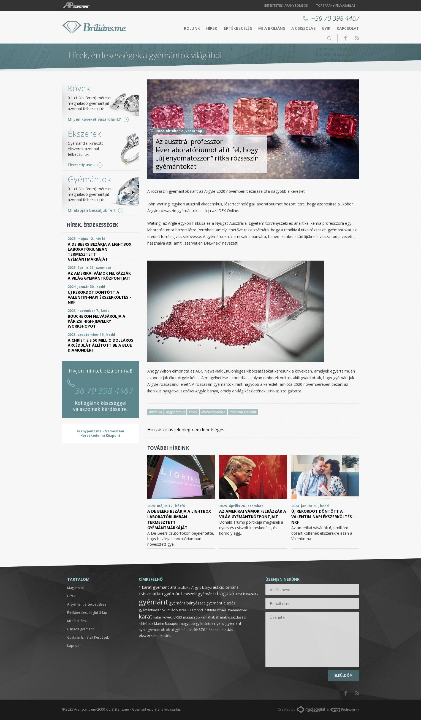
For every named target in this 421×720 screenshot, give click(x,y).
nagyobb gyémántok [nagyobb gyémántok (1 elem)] (197, 623)
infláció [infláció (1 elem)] (172, 610)
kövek (193, 412)
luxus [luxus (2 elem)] (177, 617)
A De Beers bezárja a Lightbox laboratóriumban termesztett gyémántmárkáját (99, 252)
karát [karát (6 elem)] (145, 616)
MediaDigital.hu (311, 709)
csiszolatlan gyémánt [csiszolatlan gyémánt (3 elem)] (160, 594)
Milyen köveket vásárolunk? (94, 119)
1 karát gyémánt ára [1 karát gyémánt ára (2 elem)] (157, 587)
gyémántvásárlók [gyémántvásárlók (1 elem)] (152, 610)
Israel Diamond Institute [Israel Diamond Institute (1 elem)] (197, 610)
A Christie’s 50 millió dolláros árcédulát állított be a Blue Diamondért (100, 345)
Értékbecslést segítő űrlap (87, 612)
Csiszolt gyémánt (80, 629)
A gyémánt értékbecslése (86, 604)
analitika (155, 412)
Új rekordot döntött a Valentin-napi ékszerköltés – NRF (323, 516)
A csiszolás (303, 28)
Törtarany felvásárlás (335, 5)
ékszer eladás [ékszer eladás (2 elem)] (220, 629)
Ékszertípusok (81, 164)
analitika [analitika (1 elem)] (183, 587)
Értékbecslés (238, 28)
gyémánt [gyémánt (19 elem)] (153, 602)
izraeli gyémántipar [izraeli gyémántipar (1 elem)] (232, 610)
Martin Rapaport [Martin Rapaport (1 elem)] (167, 623)
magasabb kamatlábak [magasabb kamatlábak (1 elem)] (201, 617)
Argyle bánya (175, 412)
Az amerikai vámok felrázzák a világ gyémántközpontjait (252, 513)
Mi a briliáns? (77, 621)
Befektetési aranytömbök (286, 5)
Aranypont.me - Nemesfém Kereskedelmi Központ (100, 433)
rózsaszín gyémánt (242, 412)
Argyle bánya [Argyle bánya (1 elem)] (201, 587)
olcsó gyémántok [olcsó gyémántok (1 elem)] (179, 629)
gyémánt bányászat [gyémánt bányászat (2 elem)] (187, 603)
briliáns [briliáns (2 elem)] (232, 587)
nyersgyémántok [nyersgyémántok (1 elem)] (152, 629)
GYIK (326, 28)
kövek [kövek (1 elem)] (167, 617)
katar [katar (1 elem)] (157, 617)
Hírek (212, 28)
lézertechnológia (213, 412)
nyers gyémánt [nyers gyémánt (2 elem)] (227, 623)
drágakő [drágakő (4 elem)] (224, 593)
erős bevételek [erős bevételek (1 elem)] (246, 594)
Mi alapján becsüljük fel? (91, 210)
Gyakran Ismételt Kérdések (88, 637)
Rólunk (192, 28)
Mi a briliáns (271, 28)
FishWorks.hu (344, 710)
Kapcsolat (348, 28)
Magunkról (75, 587)
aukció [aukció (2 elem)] (218, 587)
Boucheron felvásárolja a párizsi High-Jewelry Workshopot (96, 321)
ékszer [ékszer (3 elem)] (200, 629)
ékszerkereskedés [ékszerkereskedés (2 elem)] (155, 635)
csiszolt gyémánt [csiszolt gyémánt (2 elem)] (198, 593)
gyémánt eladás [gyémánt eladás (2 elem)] (220, 603)
